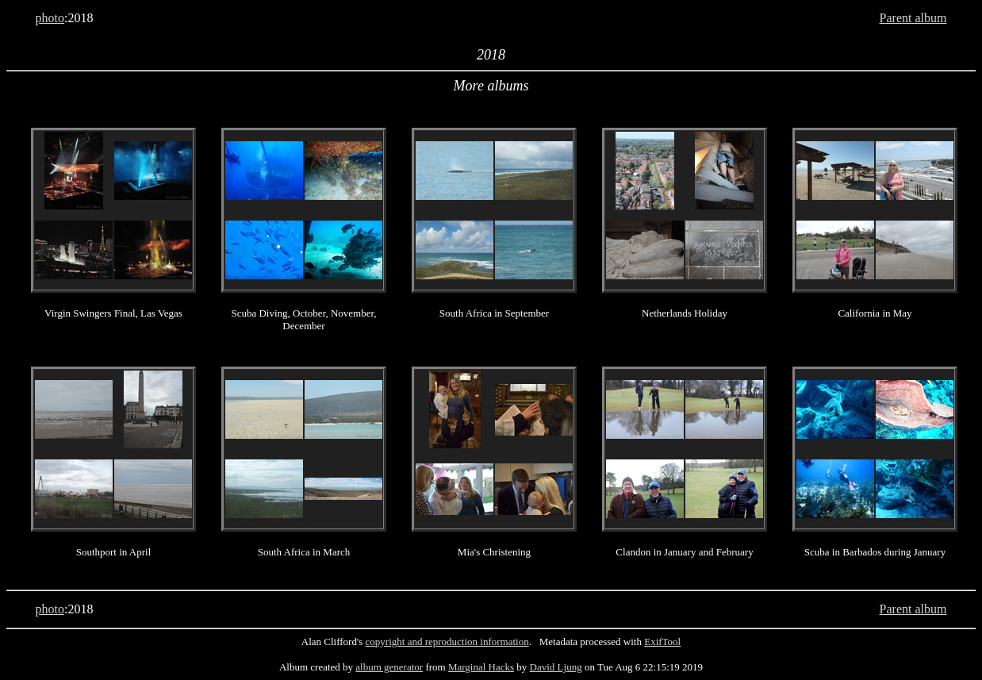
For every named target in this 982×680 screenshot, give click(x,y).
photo (50, 18)
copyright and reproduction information (447, 641)
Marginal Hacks (481, 667)
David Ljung (556, 667)
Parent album (913, 18)
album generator (389, 667)
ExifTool (662, 641)
